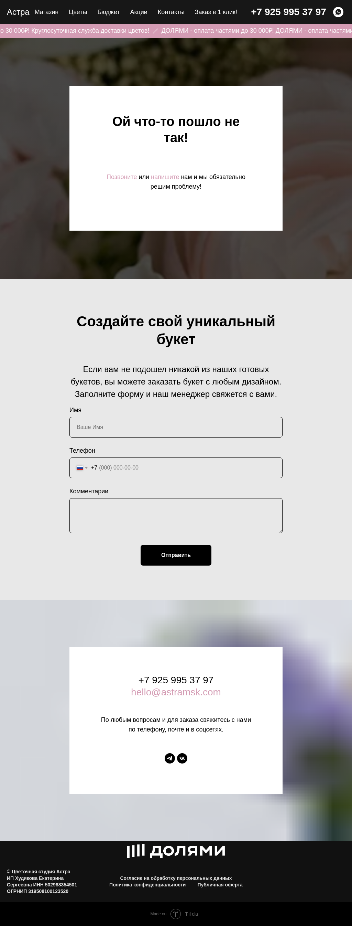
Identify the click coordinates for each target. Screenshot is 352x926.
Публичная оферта (220, 884)
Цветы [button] (78, 12)
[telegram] (170, 758)
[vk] (182, 758)
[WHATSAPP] (338, 12)
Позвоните (122, 176)
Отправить (176, 555)
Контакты (171, 12)
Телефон (82, 450)
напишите (165, 176)
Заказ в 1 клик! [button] (216, 12)
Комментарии (88, 491)
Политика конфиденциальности (147, 884)
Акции (138, 12)
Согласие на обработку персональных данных (176, 878)
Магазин (46, 12)
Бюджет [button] (108, 12)
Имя (75, 410)
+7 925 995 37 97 (288, 12)
